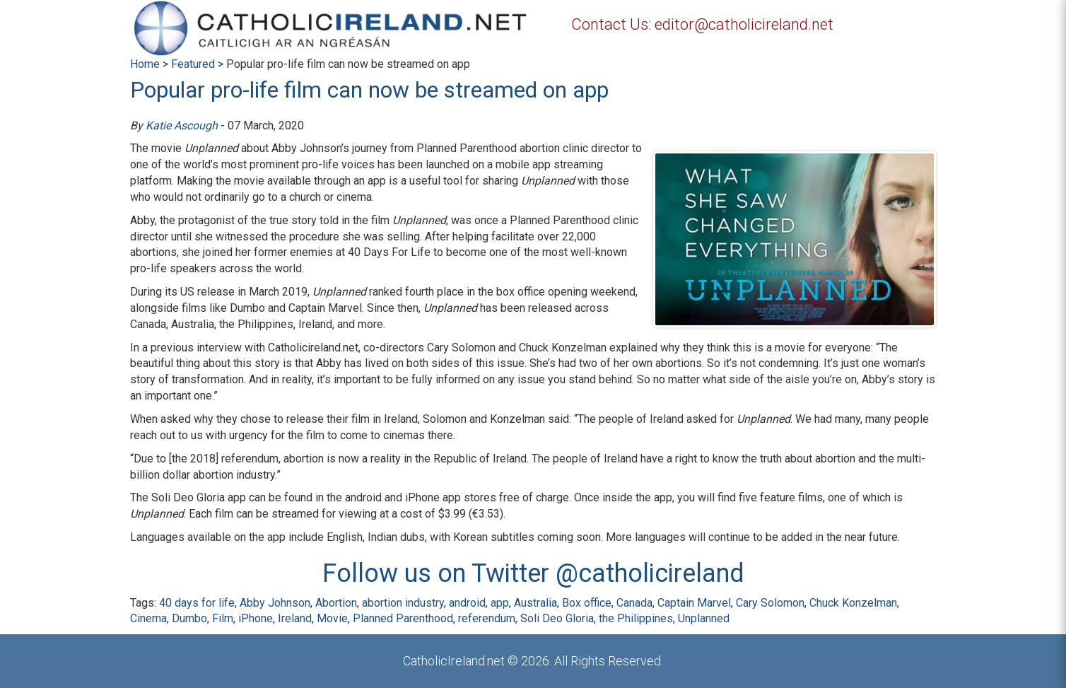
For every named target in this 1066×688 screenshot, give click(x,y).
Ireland (295, 618)
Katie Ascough (182, 125)
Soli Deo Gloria (557, 618)
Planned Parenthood (403, 618)
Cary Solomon (770, 603)
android (467, 603)
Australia (535, 603)
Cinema (148, 618)
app (500, 603)
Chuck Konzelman (853, 603)
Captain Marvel (694, 603)
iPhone (255, 618)
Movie (332, 618)
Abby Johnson (275, 603)
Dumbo (189, 618)
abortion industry (403, 603)
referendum (486, 618)
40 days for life (197, 603)
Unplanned (704, 618)
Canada (634, 603)
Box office (586, 603)
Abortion (336, 603)
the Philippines (636, 618)
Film (222, 618)
